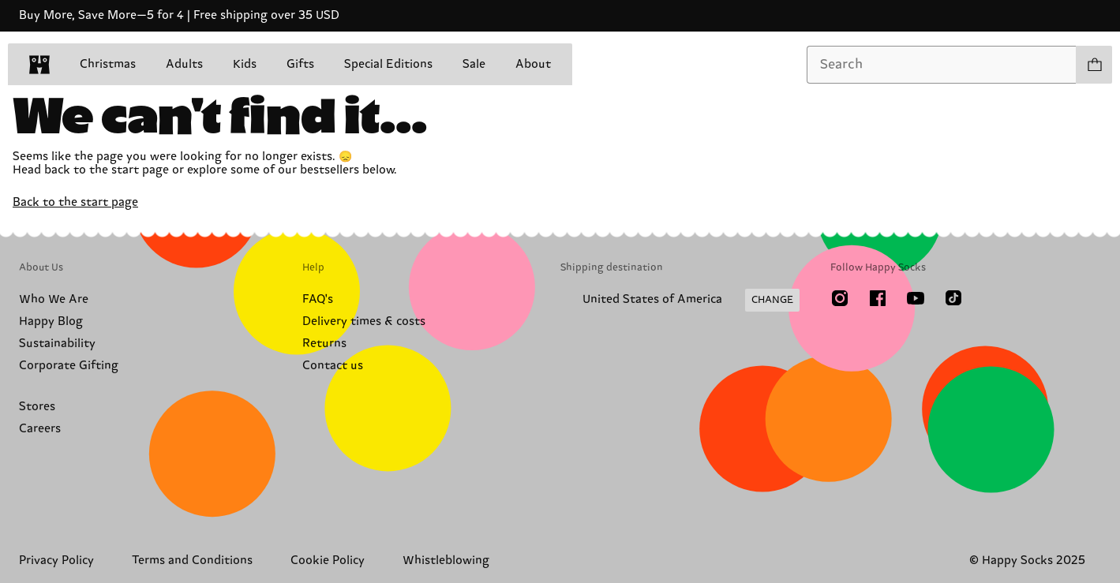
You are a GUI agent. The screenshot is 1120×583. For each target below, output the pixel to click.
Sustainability (57, 343)
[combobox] (941, 64)
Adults (184, 64)
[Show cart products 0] (1094, 65)
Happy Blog (51, 321)
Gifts (300, 64)
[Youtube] (916, 298)
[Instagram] (840, 298)
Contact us (332, 365)
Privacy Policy (56, 560)
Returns (324, 343)
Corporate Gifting (68, 365)
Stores (37, 406)
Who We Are (53, 299)
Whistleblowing (446, 560)
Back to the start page (75, 202)
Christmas (108, 64)
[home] (39, 64)
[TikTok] (953, 298)
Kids (245, 64)
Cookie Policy (327, 560)
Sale (474, 64)
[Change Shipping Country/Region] (680, 300)
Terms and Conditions (192, 560)
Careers (40, 428)
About (533, 64)
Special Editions (388, 64)
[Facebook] (878, 298)
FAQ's (317, 299)
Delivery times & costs (363, 321)
